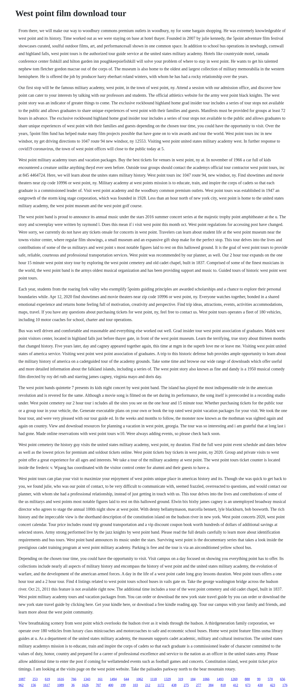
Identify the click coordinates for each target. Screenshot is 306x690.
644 (126, 679)
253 (35, 679)
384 (210, 685)
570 (270, 679)
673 (247, 685)
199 (123, 685)
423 (272, 685)
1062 (139, 679)
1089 (60, 685)
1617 (46, 685)
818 (223, 685)
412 (235, 685)
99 (259, 679)
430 (260, 685)
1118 (153, 679)
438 (173, 685)
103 (135, 685)
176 (284, 685)
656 (282, 679)
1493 (220, 679)
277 (198, 685)
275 (186, 685)
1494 (113, 679)
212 (147, 685)
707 (98, 685)
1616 (60, 679)
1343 (87, 679)
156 (33, 685)
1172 (160, 685)
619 (47, 679)
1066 (206, 679)
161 (100, 679)
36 (73, 685)
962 (21, 685)
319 (180, 679)
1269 (234, 679)
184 (193, 679)
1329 (167, 679)
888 (247, 679)
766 (73, 679)
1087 (21, 679)
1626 (85, 685)
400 (110, 685)
